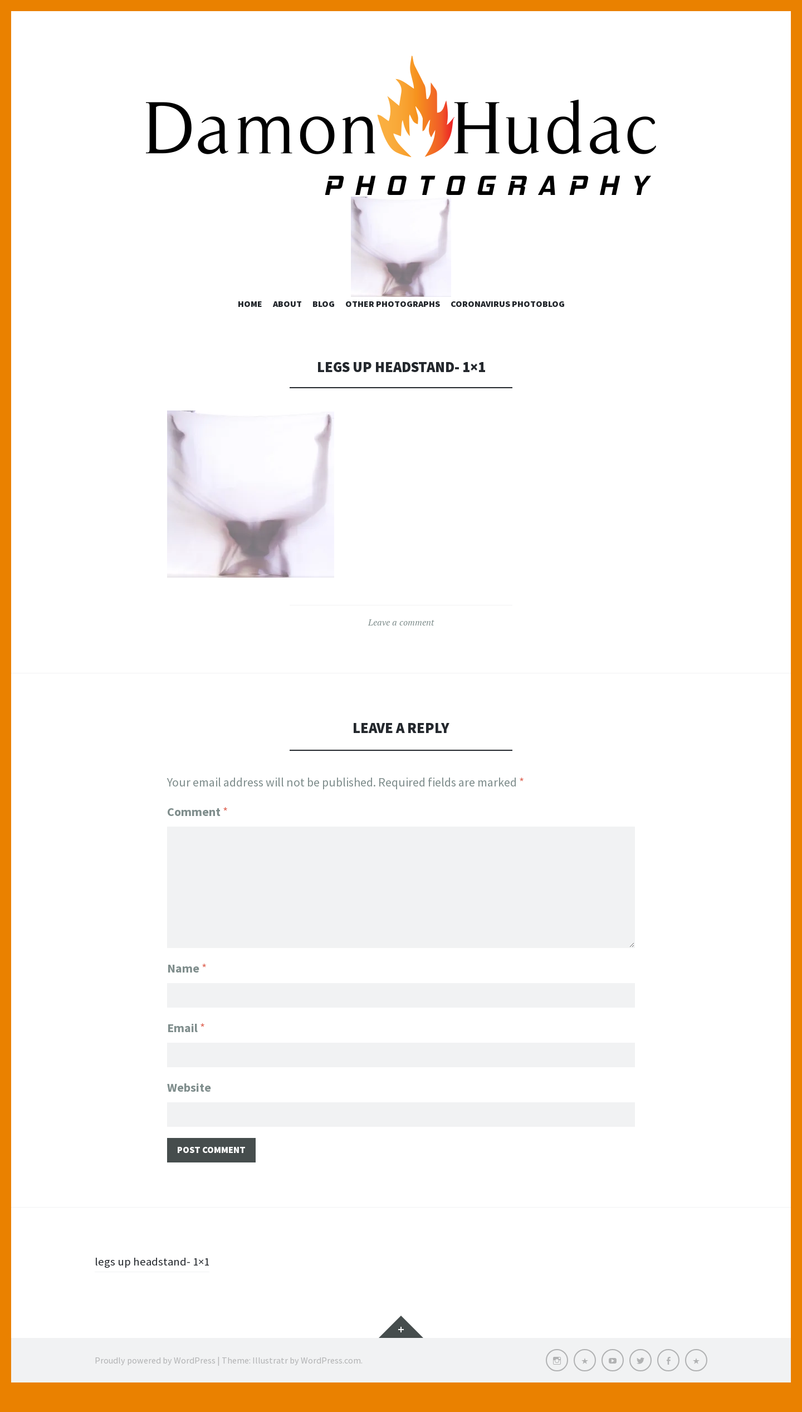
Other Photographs (392, 320)
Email (186, 1043)
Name (187, 982)
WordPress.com (331, 1378)
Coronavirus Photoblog (508, 320)
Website (189, 1104)
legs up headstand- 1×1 (154, 1280)
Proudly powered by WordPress (155, 1378)
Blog (323, 320)
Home (250, 320)
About (287, 320)
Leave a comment (401, 639)
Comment (197, 828)
